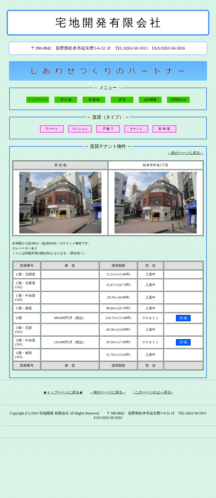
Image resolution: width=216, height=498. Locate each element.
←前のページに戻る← (186, 153)
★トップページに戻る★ (63, 392)
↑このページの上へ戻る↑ (153, 392)
